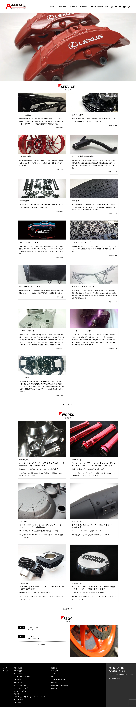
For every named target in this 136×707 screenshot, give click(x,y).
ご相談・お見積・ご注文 (132, 32)
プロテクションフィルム (21, 685)
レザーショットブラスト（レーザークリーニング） (30, 697)
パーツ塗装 (17, 679)
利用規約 (54, 677)
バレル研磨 (17, 703)
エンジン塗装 (18, 671)
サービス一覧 (67, 404)
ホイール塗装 (18, 674)
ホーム (5, 668)
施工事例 (62, 6)
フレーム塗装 (18, 668)
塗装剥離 (16, 694)
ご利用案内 (73, 6)
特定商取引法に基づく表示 (59, 685)
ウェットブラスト (19, 700)
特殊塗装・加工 (19, 682)
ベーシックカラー (33, 638)
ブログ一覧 (41, 644)
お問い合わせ (55, 688)
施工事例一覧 (67, 608)
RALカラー (31, 630)
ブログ (53, 674)
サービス (53, 6)
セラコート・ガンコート (21, 691)
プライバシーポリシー (58, 679)
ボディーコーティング (21, 688)
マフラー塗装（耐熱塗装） (22, 677)
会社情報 (83, 6)
